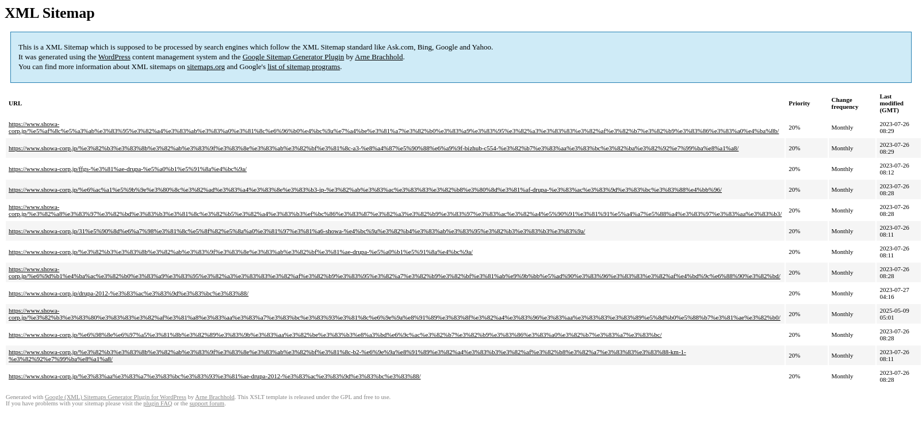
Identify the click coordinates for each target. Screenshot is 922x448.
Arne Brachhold (379, 56)
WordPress (114, 56)
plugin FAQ (157, 403)
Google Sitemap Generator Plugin (294, 56)
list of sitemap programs (303, 66)
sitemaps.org (206, 66)
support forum (206, 403)
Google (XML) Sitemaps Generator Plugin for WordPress (115, 397)
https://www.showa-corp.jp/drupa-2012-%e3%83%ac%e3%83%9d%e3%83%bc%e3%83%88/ (128, 293)
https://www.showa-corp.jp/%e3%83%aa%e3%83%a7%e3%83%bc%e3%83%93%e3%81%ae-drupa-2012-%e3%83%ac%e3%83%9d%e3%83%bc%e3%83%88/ (214, 376)
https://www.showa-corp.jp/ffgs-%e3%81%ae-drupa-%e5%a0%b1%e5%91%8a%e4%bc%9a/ (128, 168)
